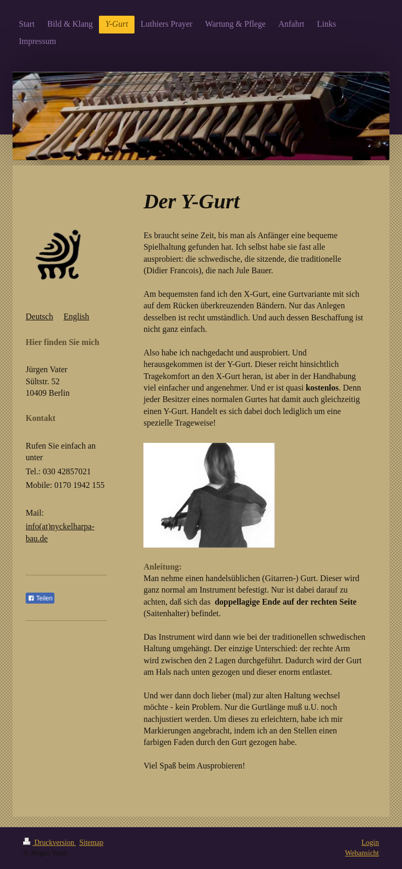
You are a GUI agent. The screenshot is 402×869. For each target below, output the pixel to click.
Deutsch (39, 316)
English (76, 316)
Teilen (40, 598)
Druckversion (49, 842)
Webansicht (362, 853)
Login (370, 842)
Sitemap (92, 842)
